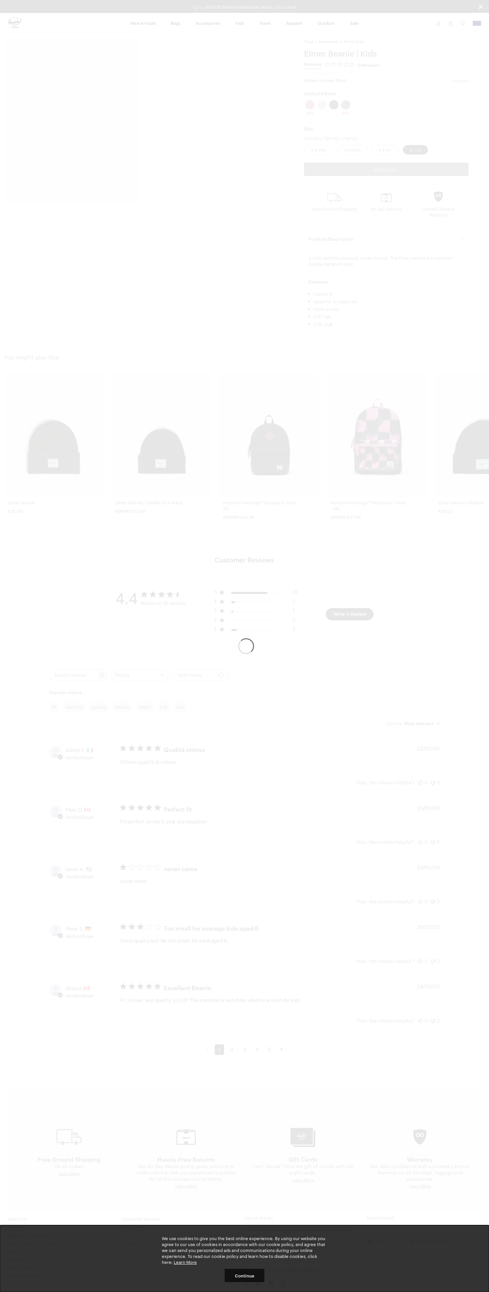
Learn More (185, 1262)
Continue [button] (244, 1275)
